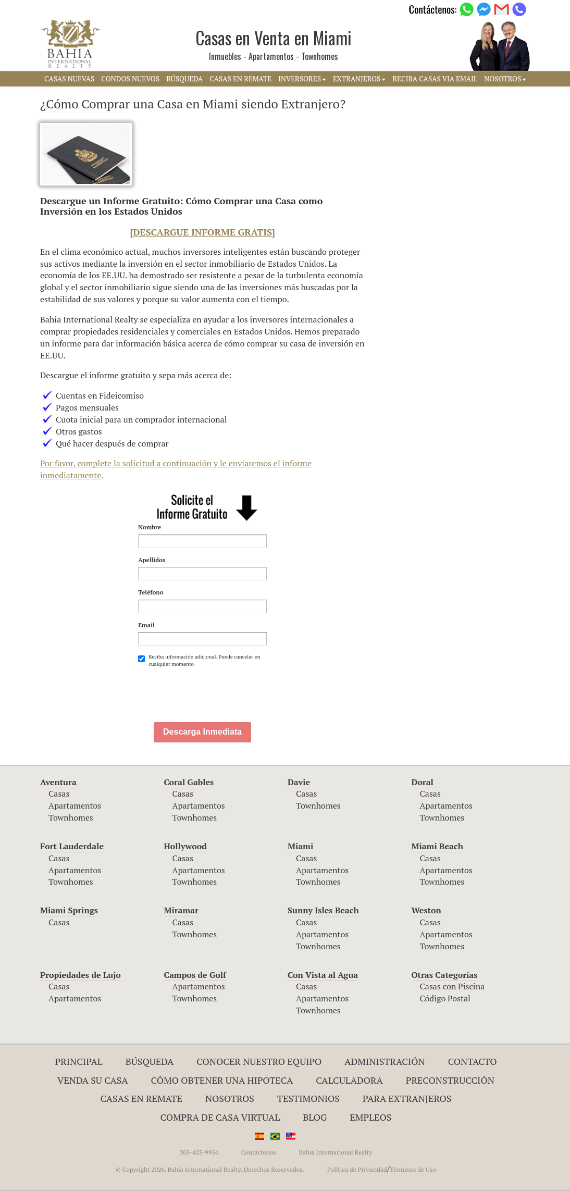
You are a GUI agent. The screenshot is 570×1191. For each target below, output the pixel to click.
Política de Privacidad (357, 1169)
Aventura (58, 782)
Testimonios (308, 1098)
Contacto (472, 1061)
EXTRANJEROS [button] (359, 78)
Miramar (181, 910)
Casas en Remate (141, 1098)
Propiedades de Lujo (80, 975)
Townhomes (70, 817)
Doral (422, 782)
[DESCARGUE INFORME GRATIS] (202, 232)
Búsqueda (150, 1061)
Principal (79, 1061)
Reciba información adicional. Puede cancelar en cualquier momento (199, 660)
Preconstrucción (450, 1080)
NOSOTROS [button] (505, 78)
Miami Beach (437, 846)
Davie (299, 782)
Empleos (370, 1117)
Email (146, 625)
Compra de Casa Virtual (220, 1117)
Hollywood (185, 846)
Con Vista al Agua (323, 975)
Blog (315, 1117)
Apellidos (151, 560)
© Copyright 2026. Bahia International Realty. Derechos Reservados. (210, 1169)
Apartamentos (74, 805)
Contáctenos (258, 1152)
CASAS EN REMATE (240, 78)
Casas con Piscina (452, 986)
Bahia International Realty (335, 1152)
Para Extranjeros (407, 1098)
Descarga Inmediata (202, 731)
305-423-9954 (199, 1152)
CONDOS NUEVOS (130, 78)
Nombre (149, 527)
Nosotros (229, 1098)
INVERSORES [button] (302, 78)
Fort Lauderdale (72, 846)
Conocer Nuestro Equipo (258, 1061)
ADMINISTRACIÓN (384, 1061)
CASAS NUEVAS (69, 78)
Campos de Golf (195, 975)
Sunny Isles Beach (323, 910)
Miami (300, 846)
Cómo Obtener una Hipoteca (222, 1080)
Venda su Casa (92, 1080)
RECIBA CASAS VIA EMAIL (434, 78)
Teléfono (150, 592)
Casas (58, 793)
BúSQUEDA (184, 78)
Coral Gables (189, 782)
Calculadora (349, 1080)
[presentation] (217, 694)
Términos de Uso (413, 1169)
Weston (426, 910)
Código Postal (445, 998)
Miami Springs (69, 910)
